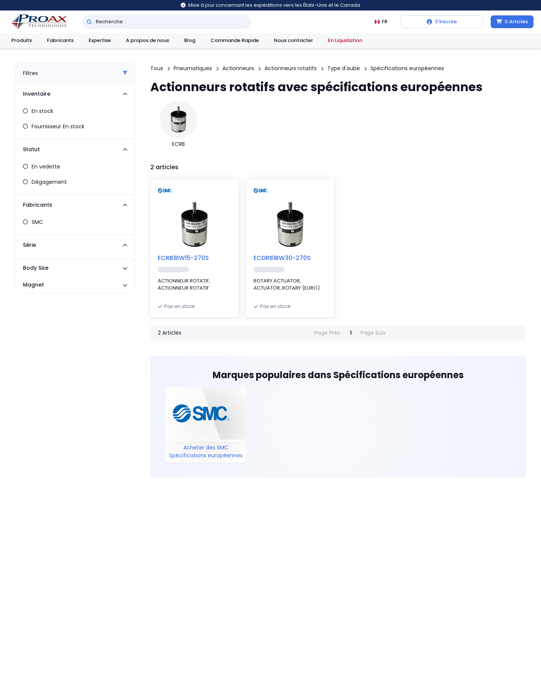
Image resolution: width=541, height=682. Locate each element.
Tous (156, 68)
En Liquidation (345, 40)
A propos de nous (147, 40)
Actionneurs (238, 68)
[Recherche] (89, 22)
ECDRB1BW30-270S (282, 258)
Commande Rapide (234, 40)
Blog (189, 40)
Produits (21, 40)
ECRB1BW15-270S (183, 258)
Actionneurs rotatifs (290, 68)
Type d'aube (343, 68)
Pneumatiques (193, 68)
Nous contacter (293, 40)
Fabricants (60, 40)
